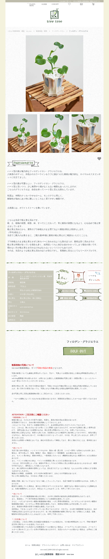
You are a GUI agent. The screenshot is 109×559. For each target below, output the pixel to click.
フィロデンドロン (58, 31)
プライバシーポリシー (50, 545)
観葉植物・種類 (41, 31)
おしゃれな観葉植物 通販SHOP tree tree (54, 554)
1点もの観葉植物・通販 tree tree (20, 31)
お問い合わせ (65, 545)
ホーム (27, 545)
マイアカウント (78, 545)
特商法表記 (36, 545)
